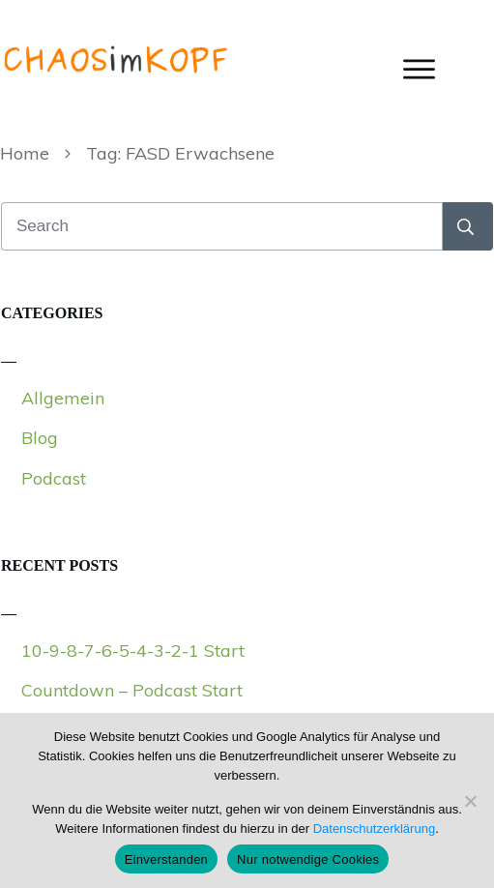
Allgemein (62, 398)
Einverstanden (166, 859)
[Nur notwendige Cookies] (469, 801)
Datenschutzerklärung (374, 828)
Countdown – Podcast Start (132, 690)
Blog (39, 438)
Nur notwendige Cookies (308, 859)
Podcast (53, 478)
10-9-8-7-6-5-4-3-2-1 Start (133, 650)
